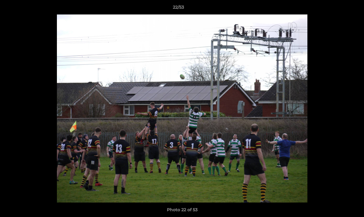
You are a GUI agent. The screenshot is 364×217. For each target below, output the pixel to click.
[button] (338, 8)
